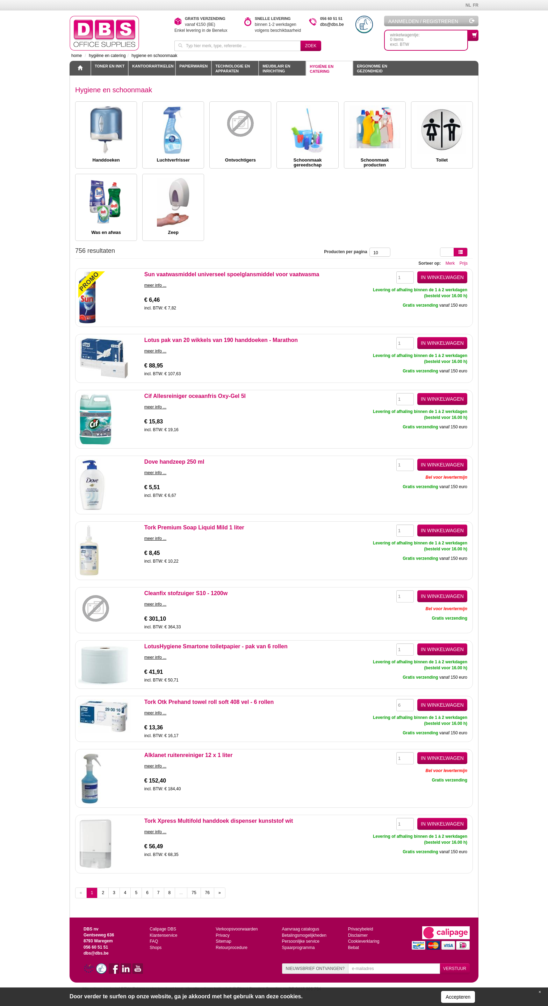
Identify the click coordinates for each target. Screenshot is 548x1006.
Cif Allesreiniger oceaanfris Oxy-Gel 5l (195, 396)
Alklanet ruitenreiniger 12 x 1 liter (188, 755)
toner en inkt (109, 66)
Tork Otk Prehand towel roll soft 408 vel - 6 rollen (209, 702)
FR (475, 5)
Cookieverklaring (363, 941)
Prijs (464, 263)
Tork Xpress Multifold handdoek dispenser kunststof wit (218, 821)
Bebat (353, 946)
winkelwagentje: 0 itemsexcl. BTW (429, 38)
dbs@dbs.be (332, 24)
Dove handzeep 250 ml (174, 462)
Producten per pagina (346, 251)
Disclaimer (358, 935)
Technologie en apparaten (232, 68)
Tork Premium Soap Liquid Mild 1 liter (194, 527)
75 (194, 892)
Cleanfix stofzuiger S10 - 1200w (186, 593)
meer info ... (155, 285)
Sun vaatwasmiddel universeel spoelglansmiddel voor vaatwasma (231, 274)
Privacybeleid (360, 929)
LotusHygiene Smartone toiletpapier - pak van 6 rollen (216, 646)
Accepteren (458, 997)
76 (207, 892)
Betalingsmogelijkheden (304, 935)
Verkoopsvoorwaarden (236, 929)
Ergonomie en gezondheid (372, 68)
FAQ (154, 941)
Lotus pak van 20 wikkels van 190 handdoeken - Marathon (221, 340)
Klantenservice (163, 935)
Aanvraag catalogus (300, 929)
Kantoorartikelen (152, 66)
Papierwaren (193, 66)
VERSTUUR (454, 968)
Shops (155, 946)
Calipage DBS (163, 929)
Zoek (311, 45)
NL (468, 5)
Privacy (222, 935)
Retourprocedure (231, 946)
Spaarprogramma (298, 946)
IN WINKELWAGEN (442, 277)
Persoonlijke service (300, 941)
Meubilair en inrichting (276, 68)
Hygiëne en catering (321, 68)
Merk (450, 263)
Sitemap (223, 941)
